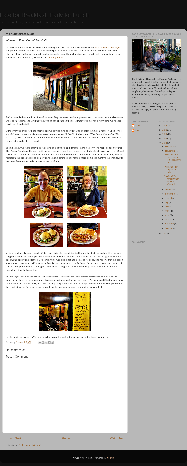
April (167, 215)
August (168, 198)
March (168, 219)
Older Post (117, 438)
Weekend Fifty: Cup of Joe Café (171, 169)
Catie (137, 125)
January (169, 228)
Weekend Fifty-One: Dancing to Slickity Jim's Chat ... (172, 158)
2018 (164, 134)
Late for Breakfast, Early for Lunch (44, 15)
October (169, 189)
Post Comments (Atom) (30, 445)
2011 (164, 233)
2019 (164, 130)
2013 (164, 138)
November (170, 151)
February (169, 224)
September (170, 194)
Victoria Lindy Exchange (107, 47)
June (167, 206)
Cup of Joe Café (56, 57)
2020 (165, 125)
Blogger (110, 458)
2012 (164, 143)
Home (66, 438)
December (170, 146)
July (167, 202)
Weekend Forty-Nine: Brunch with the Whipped (171, 180)
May (167, 211)
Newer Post (13, 438)
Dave (137, 130)
